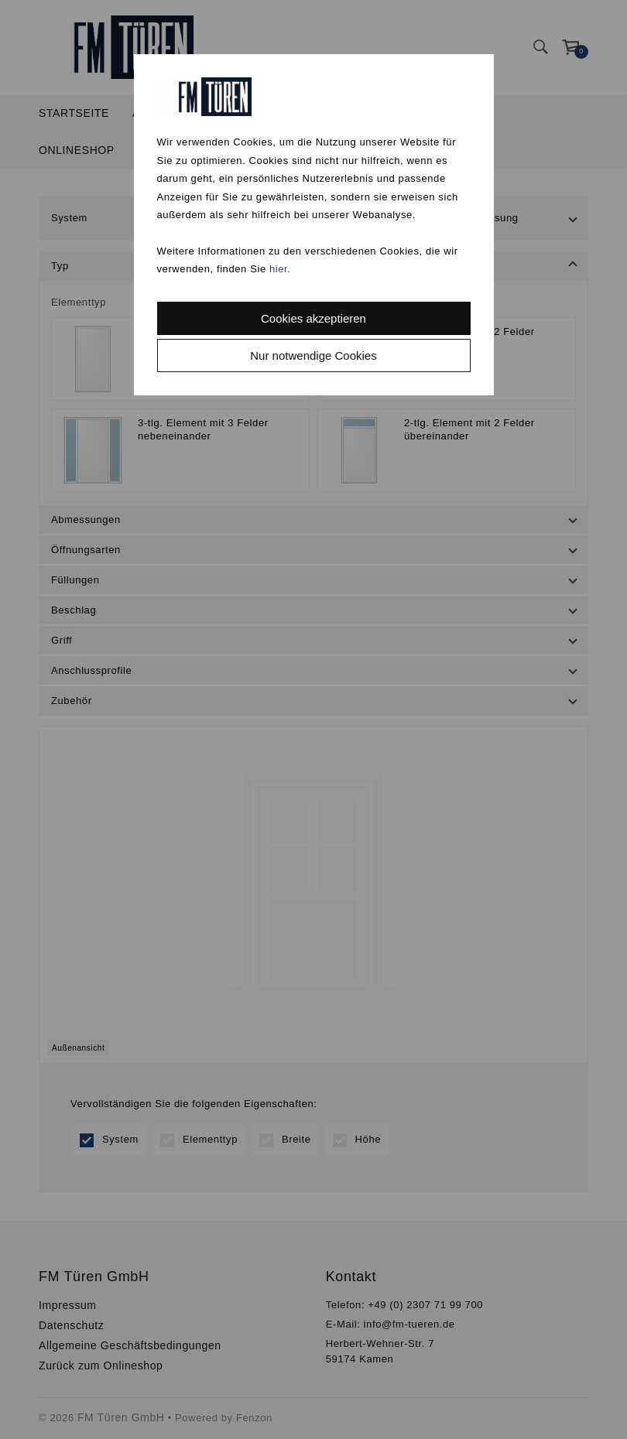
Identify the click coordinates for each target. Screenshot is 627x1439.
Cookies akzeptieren (313, 318)
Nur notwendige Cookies (313, 355)
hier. (280, 269)
